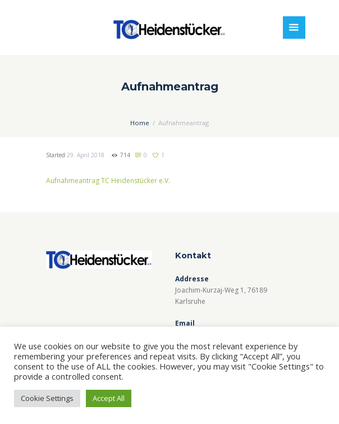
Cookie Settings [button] (47, 398)
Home (139, 122)
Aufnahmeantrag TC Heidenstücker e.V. (108, 180)
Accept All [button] (109, 398)
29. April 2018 (85, 155)
